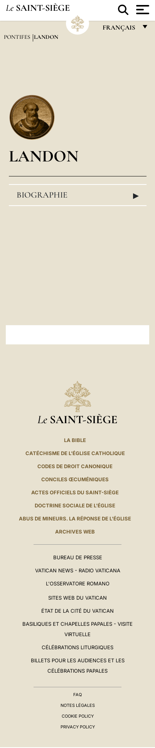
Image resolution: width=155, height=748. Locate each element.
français (120, 29)
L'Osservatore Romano (78, 583)
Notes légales (78, 705)
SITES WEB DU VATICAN (77, 598)
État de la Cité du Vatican (77, 611)
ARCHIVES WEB (75, 532)
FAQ (77, 694)
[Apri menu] (141, 9)
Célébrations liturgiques (77, 647)
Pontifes (18, 36)
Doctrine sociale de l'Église (75, 505)
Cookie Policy (78, 716)
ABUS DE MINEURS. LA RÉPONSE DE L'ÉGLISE (75, 518)
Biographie (78, 195)
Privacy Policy (78, 727)
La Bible (75, 440)
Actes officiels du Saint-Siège (75, 492)
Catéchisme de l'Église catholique (75, 453)
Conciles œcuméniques (75, 479)
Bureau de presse (77, 557)
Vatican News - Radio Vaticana (77, 570)
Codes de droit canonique (75, 466)
